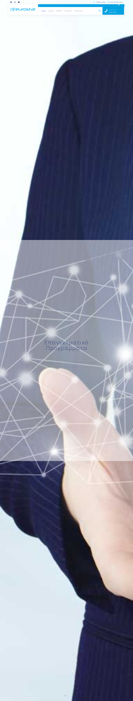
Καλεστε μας (113, 9)
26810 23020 (112, 12)
